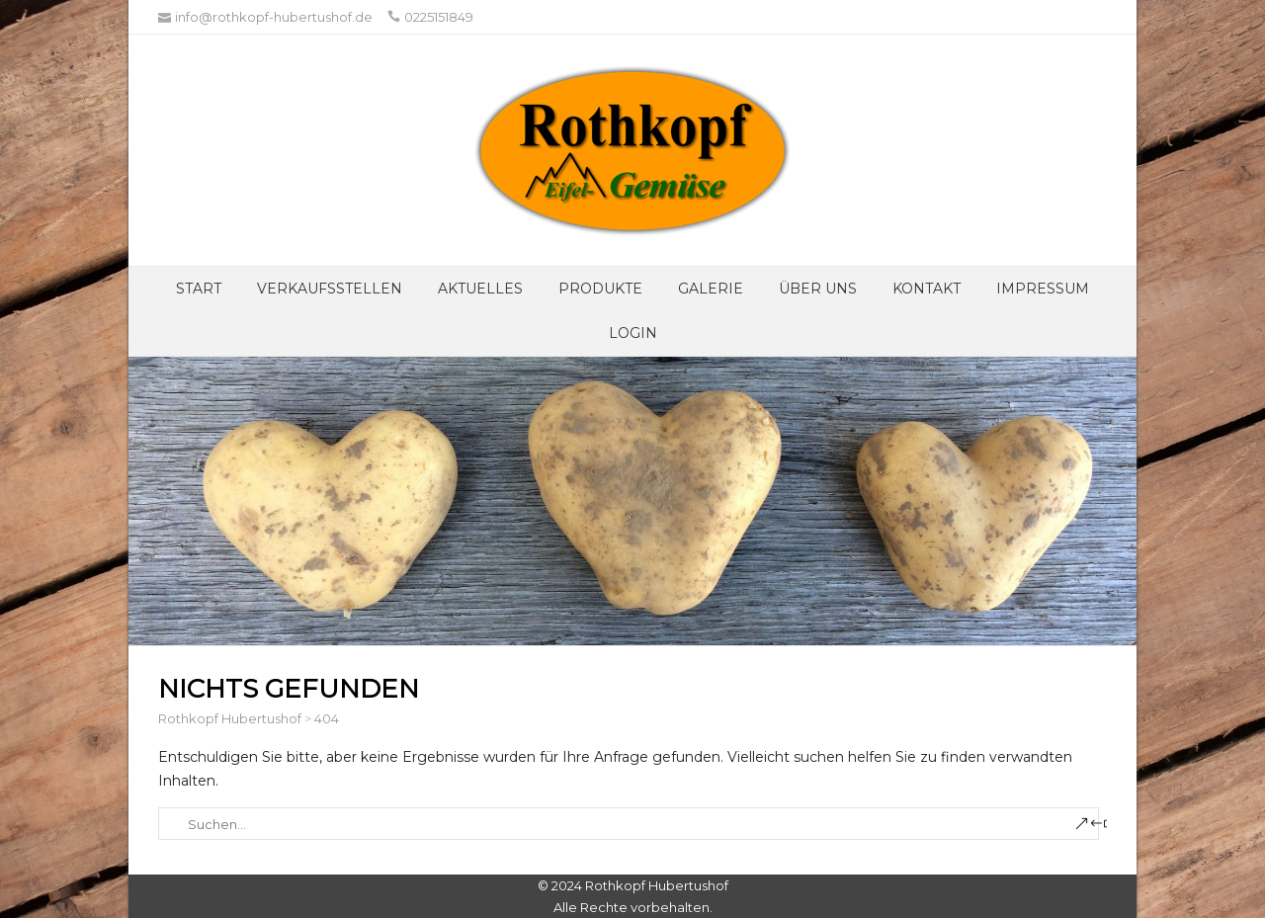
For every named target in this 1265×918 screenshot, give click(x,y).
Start (198, 288)
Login (633, 333)
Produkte (600, 288)
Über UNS (818, 288)
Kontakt (926, 288)
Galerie (710, 288)
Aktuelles (480, 288)
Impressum (1042, 288)
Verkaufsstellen (329, 288)
